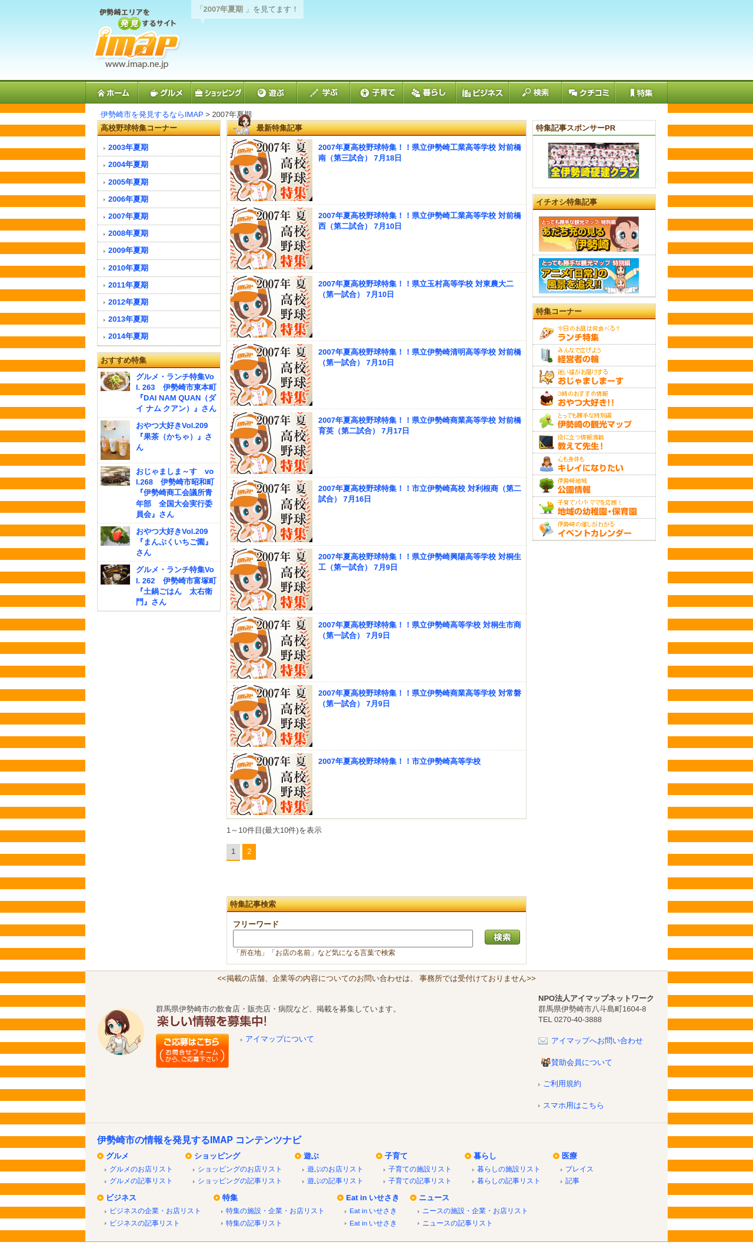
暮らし (485, 1155)
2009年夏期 (128, 250)
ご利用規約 (562, 1083)
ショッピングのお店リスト (240, 1169)
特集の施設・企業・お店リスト (275, 1210)
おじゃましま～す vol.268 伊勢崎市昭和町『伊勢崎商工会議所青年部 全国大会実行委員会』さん (175, 493)
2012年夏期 (128, 302)
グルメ (117, 1155)
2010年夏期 (128, 267)
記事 (572, 1180)
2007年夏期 (128, 216)
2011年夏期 (128, 285)
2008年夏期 (128, 233)
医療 (569, 1155)
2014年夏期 (128, 336)
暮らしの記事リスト (509, 1180)
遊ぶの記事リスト (335, 1180)
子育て (396, 1155)
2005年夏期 (128, 182)
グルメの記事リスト (141, 1180)
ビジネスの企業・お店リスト (155, 1210)
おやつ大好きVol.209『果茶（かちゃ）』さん (174, 436)
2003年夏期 (128, 147)
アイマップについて (279, 1038)
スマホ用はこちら (573, 1105)
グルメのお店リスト (141, 1169)
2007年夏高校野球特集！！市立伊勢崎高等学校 (399, 761)
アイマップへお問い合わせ (597, 1040)
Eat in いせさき (372, 1197)
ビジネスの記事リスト (144, 1223)
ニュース (434, 1197)
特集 (230, 1197)
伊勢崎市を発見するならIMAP (152, 114)
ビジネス (121, 1197)
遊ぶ (311, 1155)
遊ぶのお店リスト (335, 1169)
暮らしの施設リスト (509, 1169)
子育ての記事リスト (420, 1180)
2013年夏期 (128, 319)
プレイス (579, 1169)
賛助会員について (581, 1062)
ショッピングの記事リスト (240, 1180)
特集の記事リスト (254, 1223)
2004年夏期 (128, 164)
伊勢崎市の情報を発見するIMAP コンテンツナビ (199, 1140)
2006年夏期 (128, 199)
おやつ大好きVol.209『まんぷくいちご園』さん (174, 542)
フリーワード (256, 924)
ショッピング (217, 1155)
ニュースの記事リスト (457, 1223)
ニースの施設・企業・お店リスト (475, 1210)
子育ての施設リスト (420, 1169)
